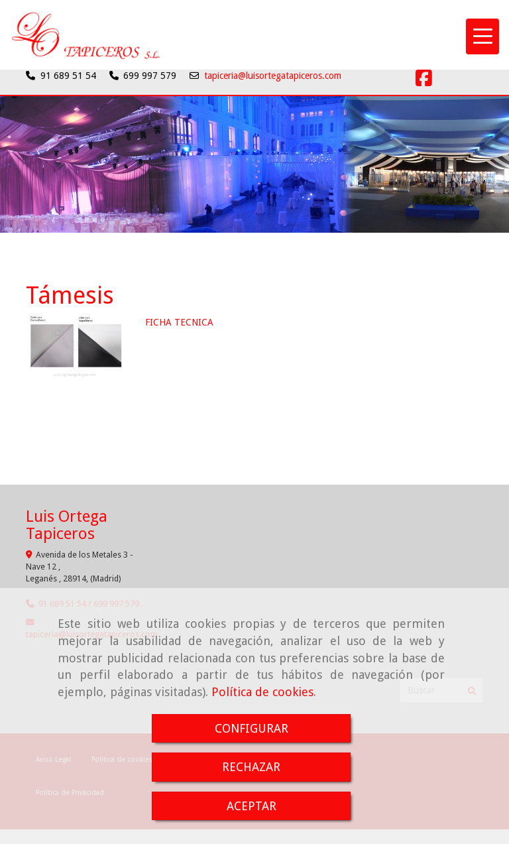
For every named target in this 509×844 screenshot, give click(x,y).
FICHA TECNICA (179, 322)
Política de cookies (262, 692)
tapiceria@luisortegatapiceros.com (272, 75)
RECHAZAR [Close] (251, 767)
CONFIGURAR (251, 728)
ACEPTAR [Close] (251, 806)
